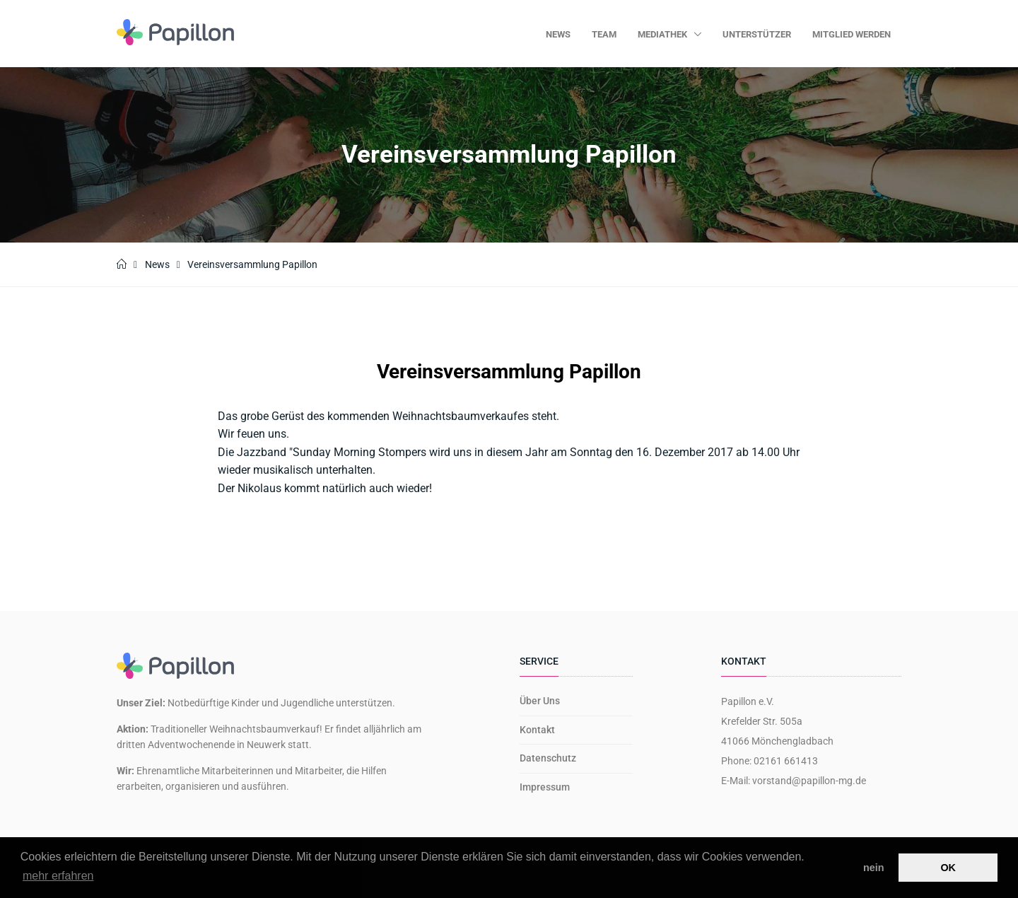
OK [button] (948, 867)
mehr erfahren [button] (58, 876)
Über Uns (540, 700)
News (558, 34)
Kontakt (537, 729)
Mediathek (663, 34)
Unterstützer (756, 34)
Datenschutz (548, 758)
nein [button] (873, 867)
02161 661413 (786, 760)
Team (604, 34)
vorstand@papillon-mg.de (809, 780)
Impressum (545, 787)
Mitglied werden (851, 34)
